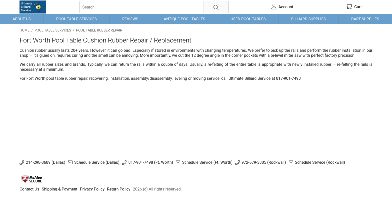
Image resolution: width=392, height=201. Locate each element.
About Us (21, 19)
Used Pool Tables (248, 19)
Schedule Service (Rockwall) (320, 162)
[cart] (353, 7)
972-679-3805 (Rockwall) (264, 162)
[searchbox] (154, 7)
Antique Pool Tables (184, 19)
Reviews (130, 19)
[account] (282, 7)
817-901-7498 (288, 78)
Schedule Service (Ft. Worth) (207, 162)
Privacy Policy (92, 189)
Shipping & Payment (60, 189)
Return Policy (118, 189)
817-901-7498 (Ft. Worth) (150, 162)
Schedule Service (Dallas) (96, 162)
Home (25, 30)
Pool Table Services (76, 19)
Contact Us (29, 189)
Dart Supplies (365, 19)
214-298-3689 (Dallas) (45, 162)
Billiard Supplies (308, 19)
